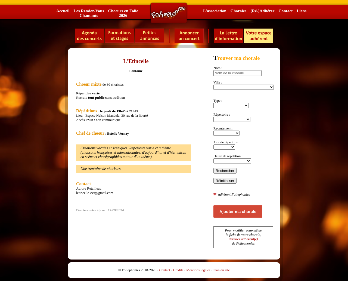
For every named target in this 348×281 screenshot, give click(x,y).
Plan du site (221, 270)
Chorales (239, 10)
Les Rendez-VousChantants (88, 13)
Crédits (178, 270)
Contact (286, 10)
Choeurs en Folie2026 (123, 13)
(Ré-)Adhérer (262, 10)
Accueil (62, 10)
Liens (301, 10)
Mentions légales (198, 270)
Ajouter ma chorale (237, 211)
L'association (214, 10)
